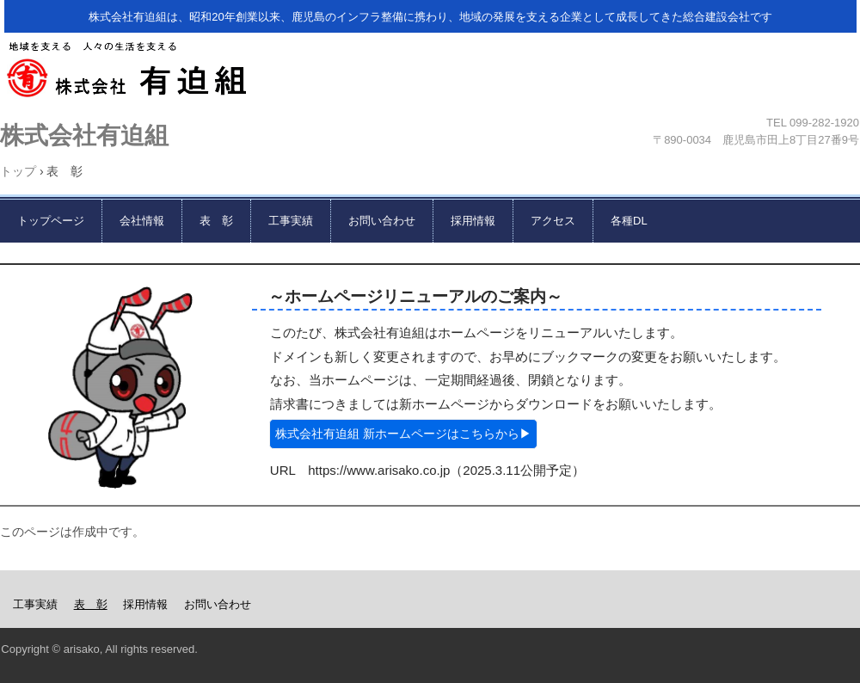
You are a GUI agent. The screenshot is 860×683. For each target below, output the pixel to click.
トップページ (50, 220)
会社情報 (142, 220)
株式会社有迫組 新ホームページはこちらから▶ (403, 433)
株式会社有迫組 (426, 75)
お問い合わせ (381, 220)
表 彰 (216, 220)
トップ (18, 171)
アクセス (553, 220)
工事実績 (290, 220)
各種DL (629, 220)
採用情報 (473, 220)
